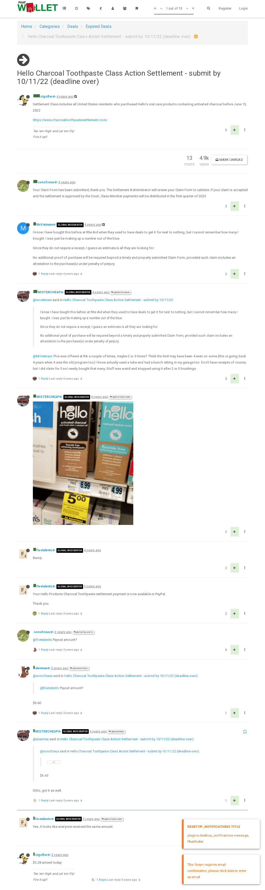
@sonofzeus (78, 551)
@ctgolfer (109, 784)
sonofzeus (46, 182)
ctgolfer (46, 96)
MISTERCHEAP (49, 292)
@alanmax (116, 614)
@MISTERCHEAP (120, 397)
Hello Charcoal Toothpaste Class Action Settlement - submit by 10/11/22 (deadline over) (130, 559)
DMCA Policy (132, 871)
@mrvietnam (42, 300)
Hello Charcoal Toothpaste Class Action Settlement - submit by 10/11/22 (118, 300)
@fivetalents (83, 515)
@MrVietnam (120, 292)
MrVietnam (44, 224)
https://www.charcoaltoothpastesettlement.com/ (70, 120)
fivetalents (44, 433)
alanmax (41, 551)
